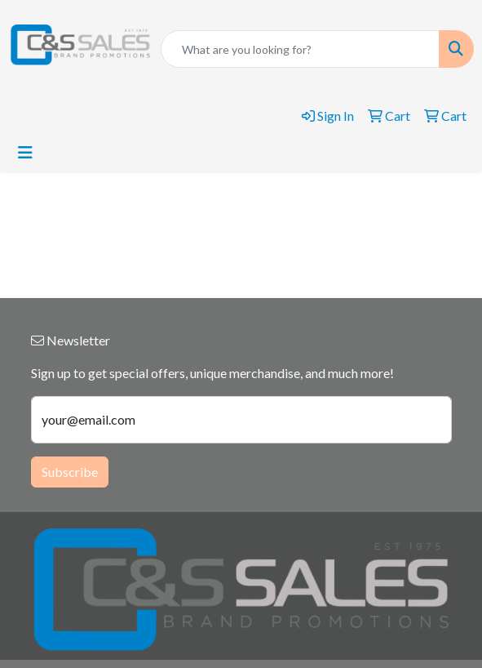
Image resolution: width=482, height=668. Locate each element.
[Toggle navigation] (25, 152)
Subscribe (70, 471)
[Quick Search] (300, 49)
